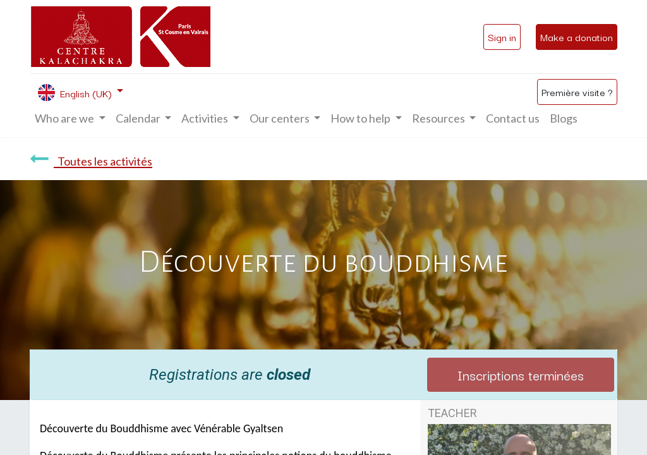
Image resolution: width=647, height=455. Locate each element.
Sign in (502, 36)
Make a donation (576, 36)
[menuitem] (513, 118)
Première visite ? (577, 91)
